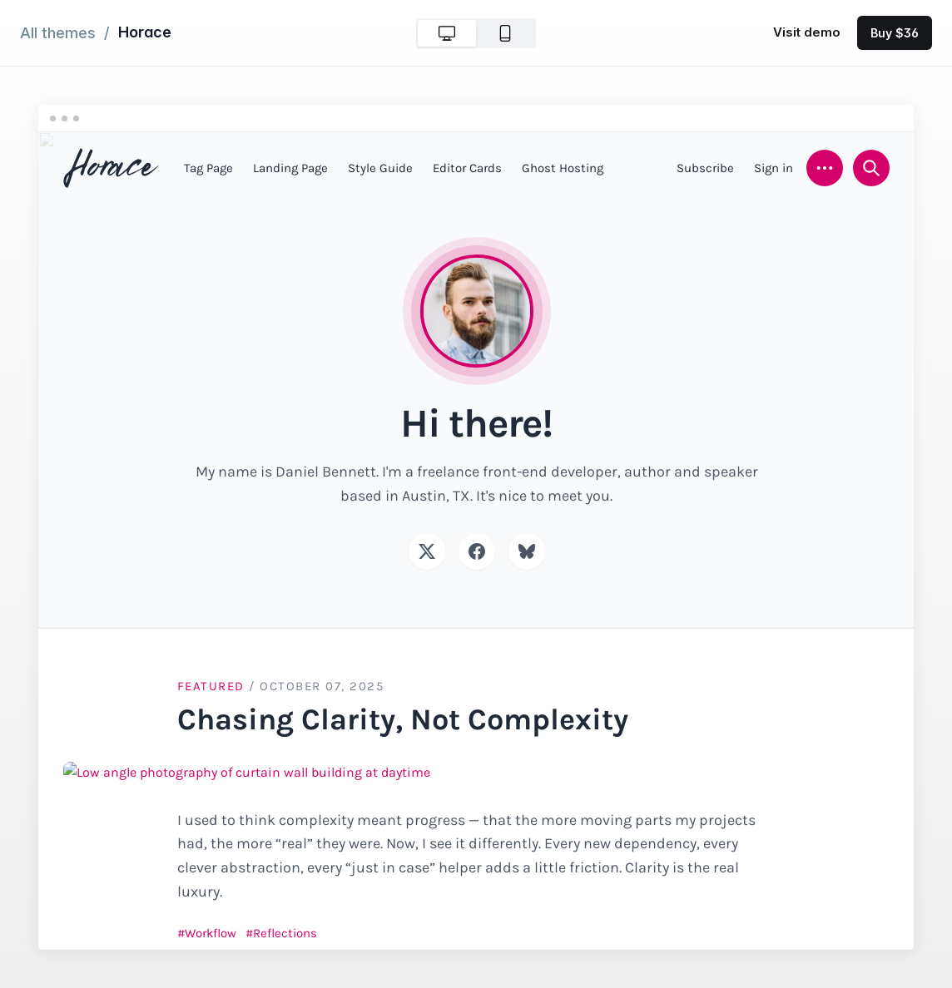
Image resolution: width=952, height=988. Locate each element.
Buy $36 (894, 33)
